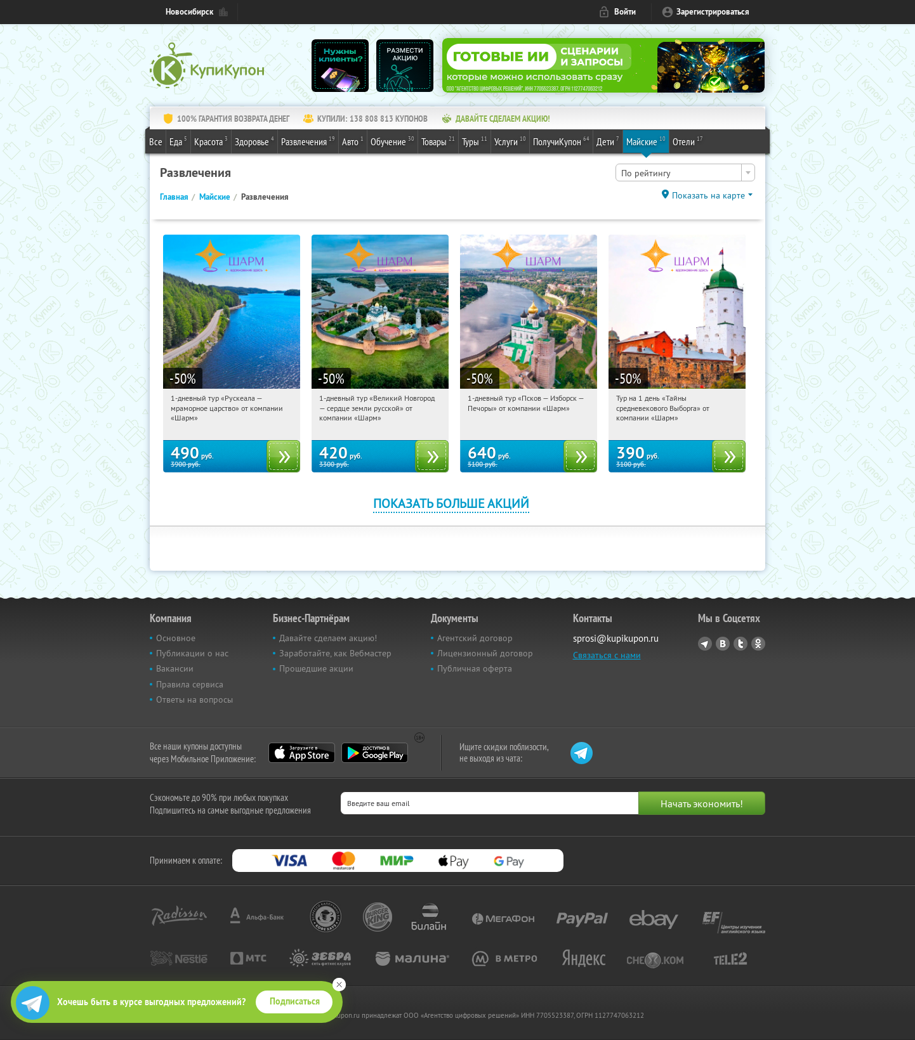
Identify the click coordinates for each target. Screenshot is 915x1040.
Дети (607, 141)
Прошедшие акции (316, 668)
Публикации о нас (192, 653)
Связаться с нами (607, 655)
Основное (175, 638)
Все (155, 141)
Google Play (374, 753)
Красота (211, 141)
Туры (474, 141)
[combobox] (685, 172)
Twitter (740, 644)
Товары (438, 141)
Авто (353, 141)
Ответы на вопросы (194, 699)
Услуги (510, 141)
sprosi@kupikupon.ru (616, 638)
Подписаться (295, 1001)
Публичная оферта (474, 668)
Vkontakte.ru (723, 644)
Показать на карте (708, 195)
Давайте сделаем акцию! (328, 638)
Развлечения (308, 141)
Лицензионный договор (485, 653)
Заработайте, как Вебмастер (335, 653)
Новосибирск (189, 11)
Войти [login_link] (625, 11)
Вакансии (175, 668)
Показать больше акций (451, 503)
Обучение (392, 141)
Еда (178, 141)
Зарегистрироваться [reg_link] (712, 11)
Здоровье (254, 141)
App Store (301, 753)
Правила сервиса (189, 684)
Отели (688, 141)
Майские (646, 141)
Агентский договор (475, 638)
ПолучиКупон (561, 141)
